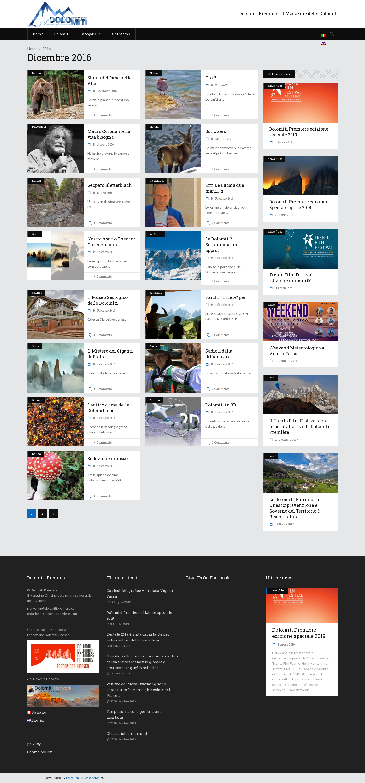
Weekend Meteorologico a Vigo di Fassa (296, 350)
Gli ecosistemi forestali (128, 733)
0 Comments (103, 115)
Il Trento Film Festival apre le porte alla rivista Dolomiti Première (299, 426)
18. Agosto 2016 (103, 144)
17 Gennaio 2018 (285, 361)
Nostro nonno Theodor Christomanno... (111, 241)
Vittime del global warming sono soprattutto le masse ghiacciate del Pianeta (138, 689)
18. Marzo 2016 (220, 139)
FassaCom (73, 778)
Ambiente (156, 234)
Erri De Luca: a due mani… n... (224, 188)
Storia (35, 234)
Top (280, 85)
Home (32, 48)
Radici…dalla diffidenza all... (221, 354)
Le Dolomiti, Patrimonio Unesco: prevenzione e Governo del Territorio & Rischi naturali (294, 508)
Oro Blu (213, 77)
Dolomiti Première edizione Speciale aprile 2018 (298, 204)
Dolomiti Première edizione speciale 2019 (298, 131)
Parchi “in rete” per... (226, 297)
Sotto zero (215, 131)
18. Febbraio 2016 (103, 364)
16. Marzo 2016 (102, 192)
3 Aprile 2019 (283, 142)
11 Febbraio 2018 (285, 288)
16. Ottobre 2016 (220, 85)
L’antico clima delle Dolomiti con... (108, 407)
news (271, 85)
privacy (34, 743)
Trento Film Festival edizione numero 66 (291, 277)
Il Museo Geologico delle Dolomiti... (107, 300)
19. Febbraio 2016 (221, 198)
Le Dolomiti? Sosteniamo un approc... (221, 244)
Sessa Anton (92, 778)
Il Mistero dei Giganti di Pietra (110, 354)
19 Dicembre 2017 (286, 439)
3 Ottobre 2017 (284, 524)
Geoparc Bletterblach (109, 185)
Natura (36, 73)
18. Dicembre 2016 (104, 91)
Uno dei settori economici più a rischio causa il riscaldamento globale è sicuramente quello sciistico (142, 662)
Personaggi (39, 126)
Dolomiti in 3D (220, 405)
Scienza (37, 292)
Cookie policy (39, 751)
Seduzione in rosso (107, 458)
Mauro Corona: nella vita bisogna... (108, 134)
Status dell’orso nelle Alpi (109, 80)
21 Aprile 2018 (283, 215)
